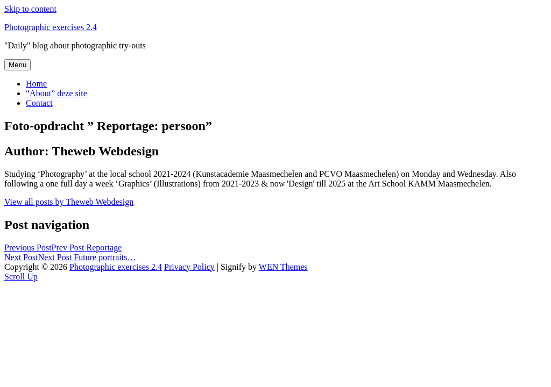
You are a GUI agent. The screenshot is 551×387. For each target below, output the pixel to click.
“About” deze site (56, 93)
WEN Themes (283, 266)
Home (36, 83)
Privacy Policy (189, 266)
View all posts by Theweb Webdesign (68, 201)
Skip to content (30, 8)
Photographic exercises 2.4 (50, 27)
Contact (39, 103)
